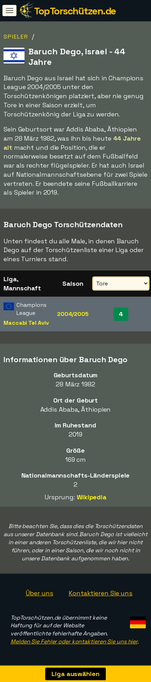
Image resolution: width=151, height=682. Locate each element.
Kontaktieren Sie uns (100, 593)
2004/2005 (73, 314)
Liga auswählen (75, 674)
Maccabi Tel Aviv (26, 322)
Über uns (39, 593)
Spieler (16, 36)
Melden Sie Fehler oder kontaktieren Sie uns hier (74, 641)
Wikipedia (92, 497)
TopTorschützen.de (75, 11)
